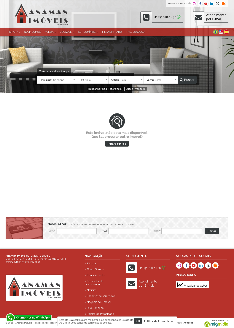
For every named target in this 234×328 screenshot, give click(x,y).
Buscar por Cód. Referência (105, 88)
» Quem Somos (94, 269)
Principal (14, 31)
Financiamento (112, 31)
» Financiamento (94, 275)
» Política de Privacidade (99, 313)
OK (138, 321)
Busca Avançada (136, 88)
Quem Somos (32, 31)
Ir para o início (117, 143)
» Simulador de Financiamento (94, 283)
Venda (50, 31)
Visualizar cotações (192, 285)
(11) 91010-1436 (165, 17)
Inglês (221, 32)
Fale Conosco (135, 31)
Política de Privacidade (158, 321)
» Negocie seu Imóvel (98, 302)
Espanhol (226, 32)
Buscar (187, 80)
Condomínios (88, 31)
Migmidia (215, 323)
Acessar (188, 322)
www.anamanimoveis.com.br (23, 261)
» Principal (91, 263)
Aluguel (67, 31)
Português (215, 32)
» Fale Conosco (94, 307)
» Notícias (90, 290)
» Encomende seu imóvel (100, 296)
